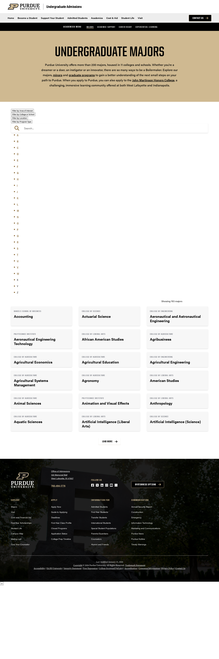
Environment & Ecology (26, 139)
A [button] (17, 208)
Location (19, 191)
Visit (140, 18)
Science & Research (24, 172)
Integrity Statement (73, 642)
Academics (97, 18)
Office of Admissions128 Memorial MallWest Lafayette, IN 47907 (62, 548)
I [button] (17, 259)
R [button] (17, 315)
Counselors (96, 612)
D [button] (18, 227)
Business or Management (27, 123)
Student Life (127, 18)
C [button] (17, 221)
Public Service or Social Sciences (31, 167)
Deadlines (55, 590)
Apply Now (56, 580)
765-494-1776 (58, 559)
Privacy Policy (167, 642)
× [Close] (1, 657)
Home (11, 18)
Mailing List (16, 612)
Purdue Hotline (138, 612)
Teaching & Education (25, 176)
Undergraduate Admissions (64, 6)
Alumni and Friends (100, 617)
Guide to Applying (59, 585)
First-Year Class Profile (61, 596)
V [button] (17, 341)
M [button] (18, 284)
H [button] (18, 252)
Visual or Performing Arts (27, 184)
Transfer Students (99, 590)
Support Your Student (52, 18)
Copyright (77, 639)
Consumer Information (149, 642)
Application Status (59, 607)
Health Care (20, 143)
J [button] (17, 265)
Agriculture (20, 115)
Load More (107, 514)
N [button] (18, 290)
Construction (137, 585)
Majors (90, 27)
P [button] (17, 303)
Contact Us (197, 18)
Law (16, 147)
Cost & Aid (112, 18)
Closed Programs (59, 601)
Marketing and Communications (145, 601)
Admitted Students (77, 18)
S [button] (17, 322)
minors (57, 75)
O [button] (18, 296)
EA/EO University (54, 642)
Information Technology (142, 596)
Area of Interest (22, 110)
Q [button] (18, 309)
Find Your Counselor (20, 617)
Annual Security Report (141, 580)
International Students (101, 596)
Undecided (19, 180)
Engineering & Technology (27, 135)
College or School (23, 188)
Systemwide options (145, 557)
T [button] (17, 328)
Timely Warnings (138, 617)
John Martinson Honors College (153, 80)
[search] (109, 201)
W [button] (18, 347)
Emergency (136, 590)
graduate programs (82, 75)
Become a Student (27, 18)
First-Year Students (99, 585)
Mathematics (20, 159)
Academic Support (106, 27)
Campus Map (17, 607)
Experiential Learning (146, 27)
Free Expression (90, 642)
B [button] (17, 215)
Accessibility (39, 642)
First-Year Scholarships (21, 596)
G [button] (18, 246)
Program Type (21, 195)
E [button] (17, 233)
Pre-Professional (22, 163)
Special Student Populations (103, 601)
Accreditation (131, 642)
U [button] (18, 334)
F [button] (17, 240)
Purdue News (137, 607)
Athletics (18, 119)
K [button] (17, 271)
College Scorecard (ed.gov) (111, 642)
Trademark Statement (135, 639)
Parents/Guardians (99, 607)
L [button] (17, 278)
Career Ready (125, 27)
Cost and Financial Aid (21, 590)
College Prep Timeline (61, 612)
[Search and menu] (207, 6)
